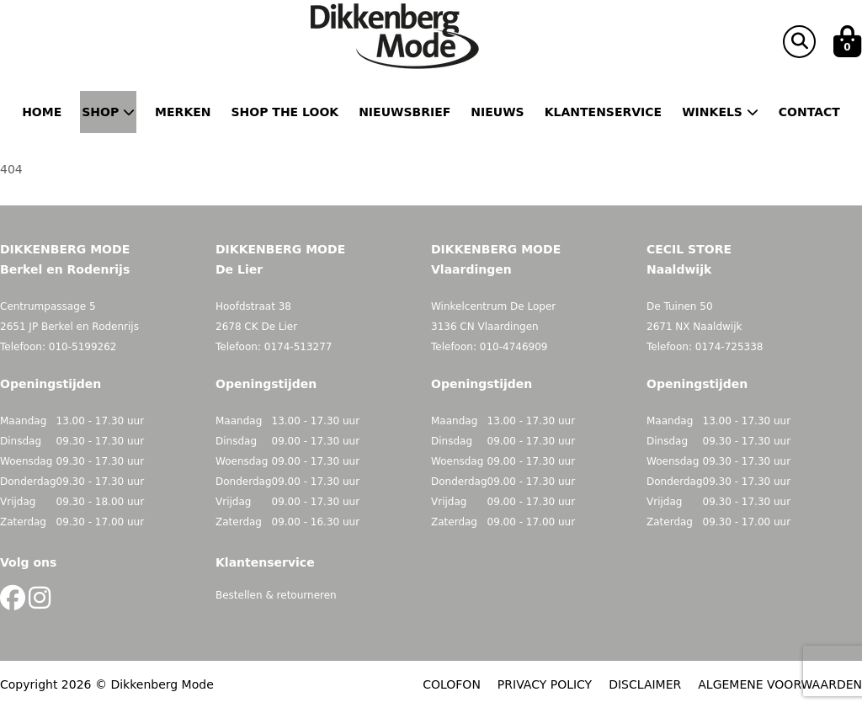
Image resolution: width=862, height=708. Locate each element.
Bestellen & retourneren (276, 595)
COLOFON (452, 684)
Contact (809, 112)
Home (41, 112)
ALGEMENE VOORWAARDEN (780, 684)
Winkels (720, 112)
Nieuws (497, 112)
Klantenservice (603, 112)
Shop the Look (285, 112)
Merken (182, 112)
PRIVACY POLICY (545, 684)
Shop (108, 112)
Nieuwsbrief (404, 112)
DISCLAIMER (645, 684)
